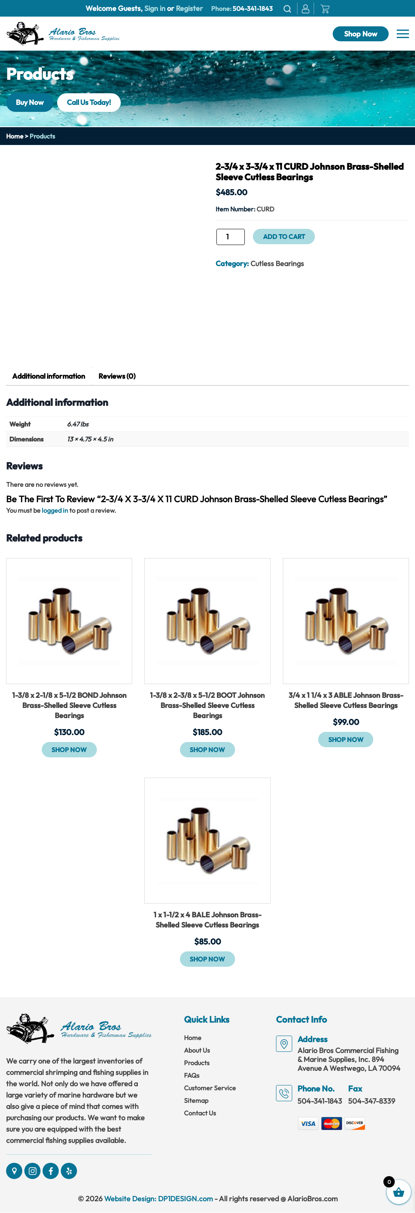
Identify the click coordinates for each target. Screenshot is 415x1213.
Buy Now (30, 102)
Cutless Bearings (277, 263)
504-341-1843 (253, 8)
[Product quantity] (230, 237)
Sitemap (196, 1101)
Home (15, 136)
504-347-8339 (371, 1101)
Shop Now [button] (69, 750)
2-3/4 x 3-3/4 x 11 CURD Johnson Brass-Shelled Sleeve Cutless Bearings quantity (215, 239)
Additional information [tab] (50, 376)
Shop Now (360, 33)
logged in (55, 511)
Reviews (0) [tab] (120, 376)
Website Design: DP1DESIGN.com (158, 1199)
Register (188, 8)
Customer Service (210, 1088)
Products (197, 1063)
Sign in (154, 8)
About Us (197, 1051)
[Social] (14, 1171)
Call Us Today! (92, 102)
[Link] (63, 33)
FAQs (191, 1076)
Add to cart (284, 236)
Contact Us (200, 1113)
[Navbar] (403, 34)
